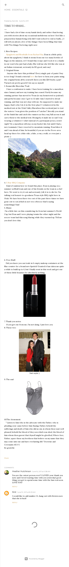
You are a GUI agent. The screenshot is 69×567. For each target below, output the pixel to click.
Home (7, 10)
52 (26, 10)
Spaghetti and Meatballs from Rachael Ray (24, 54)
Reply (14, 487)
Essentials (18, 10)
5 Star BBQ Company (15, 182)
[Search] (63, 4)
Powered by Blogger (34, 558)
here (32, 76)
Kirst (14, 492)
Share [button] (6, 458)
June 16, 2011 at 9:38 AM (41, 471)
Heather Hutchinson (21, 471)
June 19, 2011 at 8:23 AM (26, 492)
